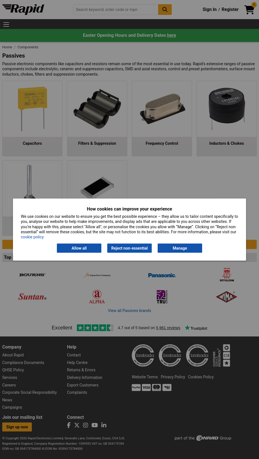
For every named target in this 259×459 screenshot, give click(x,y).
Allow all (79, 248)
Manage (180, 248)
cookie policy (32, 237)
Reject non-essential (129, 248)
